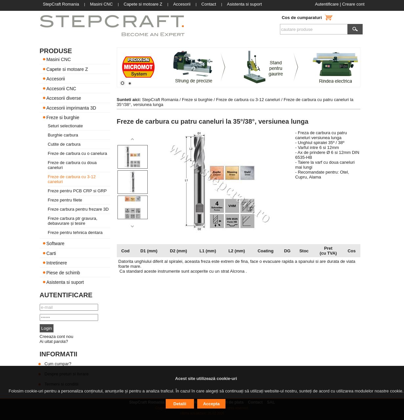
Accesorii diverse (63, 98)
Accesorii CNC (61, 88)
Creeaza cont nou (57, 336)
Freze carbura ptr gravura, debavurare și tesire (72, 221)
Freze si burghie (62, 117)
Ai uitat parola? (54, 341)
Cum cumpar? (58, 363)
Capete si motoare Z (67, 69)
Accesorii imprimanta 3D (71, 107)
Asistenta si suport (65, 282)
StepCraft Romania (160, 99)
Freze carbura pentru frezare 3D (78, 209)
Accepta (211, 403)
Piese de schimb (63, 272)
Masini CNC (58, 59)
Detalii (179, 403)
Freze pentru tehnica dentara (75, 232)
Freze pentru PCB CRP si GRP (77, 190)
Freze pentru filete (65, 200)
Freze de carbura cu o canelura (77, 153)
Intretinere (56, 262)
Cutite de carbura (64, 144)
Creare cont (353, 4)
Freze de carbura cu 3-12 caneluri (248, 99)
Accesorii (55, 78)
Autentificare (327, 4)
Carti (51, 253)
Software (55, 243)
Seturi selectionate (65, 125)
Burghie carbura (63, 135)
